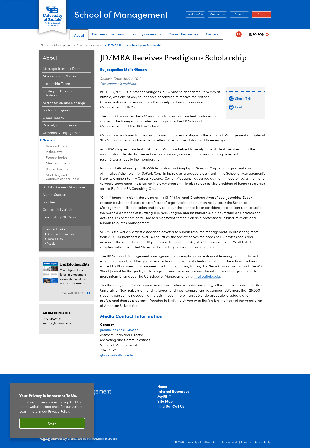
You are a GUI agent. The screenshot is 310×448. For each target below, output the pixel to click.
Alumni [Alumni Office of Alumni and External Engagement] (237, 14)
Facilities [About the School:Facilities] (49, 202)
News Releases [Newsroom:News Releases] (56, 146)
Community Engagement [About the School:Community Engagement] (62, 133)
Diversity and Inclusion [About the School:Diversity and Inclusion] (60, 125)
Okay (52, 423)
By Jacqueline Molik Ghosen (123, 69)
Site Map (165, 401)
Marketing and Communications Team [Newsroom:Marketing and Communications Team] (62, 177)
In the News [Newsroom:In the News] (54, 152)
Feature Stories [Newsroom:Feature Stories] (56, 157)
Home (162, 386)
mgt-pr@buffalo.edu (57, 323)
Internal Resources (173, 391)
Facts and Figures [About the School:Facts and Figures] (56, 110)
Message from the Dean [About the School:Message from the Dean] (62, 69)
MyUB (164, 396)
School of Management (121, 14)
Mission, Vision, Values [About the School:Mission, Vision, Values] (59, 76)
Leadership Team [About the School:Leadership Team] (56, 84)
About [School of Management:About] (81, 45)
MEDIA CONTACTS (57, 312)
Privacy (246, 442)
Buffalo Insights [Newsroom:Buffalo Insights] (57, 169)
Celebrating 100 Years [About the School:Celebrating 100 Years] (60, 217)
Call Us (178, 406)
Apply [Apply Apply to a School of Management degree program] (258, 14)
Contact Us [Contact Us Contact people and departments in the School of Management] (216, 14)
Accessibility (263, 442)
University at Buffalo (198, 442)
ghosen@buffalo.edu (116, 355)
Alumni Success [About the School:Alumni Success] (54, 195)
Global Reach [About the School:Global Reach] (53, 118)
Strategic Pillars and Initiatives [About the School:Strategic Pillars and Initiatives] (58, 93)
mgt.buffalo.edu (207, 276)
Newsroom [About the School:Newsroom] (96, 45)
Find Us (163, 406)
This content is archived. (118, 84)
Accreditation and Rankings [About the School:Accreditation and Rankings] (64, 103)
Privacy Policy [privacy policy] (58, 412)
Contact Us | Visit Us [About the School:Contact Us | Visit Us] (57, 210)
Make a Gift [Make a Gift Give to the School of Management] (194, 14)
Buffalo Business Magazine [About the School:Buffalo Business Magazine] (64, 187)
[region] (52, 410)
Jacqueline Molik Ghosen (119, 330)
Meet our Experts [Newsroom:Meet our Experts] (58, 163)
